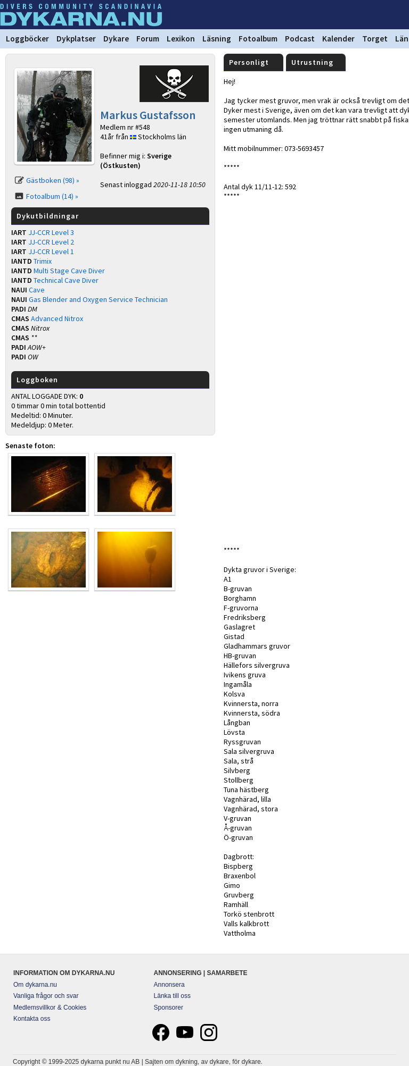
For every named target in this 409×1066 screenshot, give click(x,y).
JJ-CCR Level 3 (51, 232)
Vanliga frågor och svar (46, 996)
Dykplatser (76, 38)
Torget (375, 38)
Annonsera (169, 984)
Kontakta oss (31, 1018)
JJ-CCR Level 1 (51, 251)
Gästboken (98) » (52, 180)
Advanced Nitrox (57, 318)
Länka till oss (172, 996)
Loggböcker (27, 38)
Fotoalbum (258, 38)
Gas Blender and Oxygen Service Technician (98, 299)
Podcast (300, 38)
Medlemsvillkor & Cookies (49, 1007)
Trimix (43, 261)
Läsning (216, 38)
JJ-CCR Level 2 (51, 242)
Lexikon (181, 38)
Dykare (116, 38)
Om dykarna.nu (35, 984)
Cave (37, 290)
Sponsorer (168, 1007)
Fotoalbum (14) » (52, 196)
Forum (147, 38)
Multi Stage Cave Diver (69, 270)
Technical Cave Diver (66, 280)
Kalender (338, 38)
